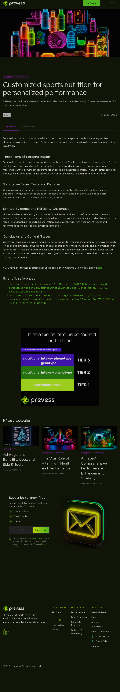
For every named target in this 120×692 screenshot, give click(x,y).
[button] (104, 3)
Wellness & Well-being (76, 632)
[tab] (11, 127)
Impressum (96, 646)
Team (94, 617)
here (100, 267)
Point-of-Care (78, 612)
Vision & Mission (99, 612)
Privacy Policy (102, 636)
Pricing (55, 629)
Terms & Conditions (100, 631)
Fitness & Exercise (76, 624)
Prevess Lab (58, 625)
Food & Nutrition (79, 617)
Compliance (97, 626)
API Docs (56, 612)
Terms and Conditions (37, 538)
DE (112, 3)
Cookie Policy (102, 641)
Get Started (91, 3)
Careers (95, 622)
